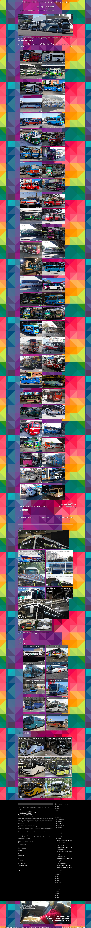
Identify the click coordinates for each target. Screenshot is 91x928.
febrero (59, 838)
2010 (58, 889)
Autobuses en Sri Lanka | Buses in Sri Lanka (30, 565)
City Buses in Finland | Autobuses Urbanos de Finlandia (34, 681)
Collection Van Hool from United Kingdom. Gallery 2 (34, 698)
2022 (58, 814)
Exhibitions (20, 867)
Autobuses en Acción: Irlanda (55, 564)
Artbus (19, 852)
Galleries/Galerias (31, 10)
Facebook (30, 506)
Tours (19, 870)
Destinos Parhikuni (57, 663)
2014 (58, 882)
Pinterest (44, 506)
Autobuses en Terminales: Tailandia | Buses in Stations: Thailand (30, 552)
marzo (59, 836)
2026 (58, 806)
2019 (58, 872)
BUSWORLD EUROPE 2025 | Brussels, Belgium (58, 590)
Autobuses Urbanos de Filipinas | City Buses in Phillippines (58, 552)
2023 (58, 812)
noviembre (60, 821)
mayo (59, 833)
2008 (58, 893)
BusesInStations (21, 857)
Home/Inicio (22, 10)
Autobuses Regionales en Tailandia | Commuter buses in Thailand (43, 45)
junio (59, 831)
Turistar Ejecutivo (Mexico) (34, 715)
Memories (20, 868)
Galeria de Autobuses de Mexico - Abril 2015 (57, 697)
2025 (58, 808)
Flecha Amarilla (56, 646)
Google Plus (37, 506)
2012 (58, 886)
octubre (59, 823)
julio (59, 829)
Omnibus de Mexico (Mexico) (56, 680)
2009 (58, 891)
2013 (58, 884)
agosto (59, 827)
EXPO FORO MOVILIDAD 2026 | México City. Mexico (35, 532)
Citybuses (20, 858)
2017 (58, 876)
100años (20, 850)
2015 (58, 880)
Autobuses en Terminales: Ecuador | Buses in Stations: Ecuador (30, 590)
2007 (58, 895)
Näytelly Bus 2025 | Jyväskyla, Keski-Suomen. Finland (35, 601)
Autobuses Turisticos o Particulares (34, 663)
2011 (58, 888)
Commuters (20, 860)
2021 (58, 815)
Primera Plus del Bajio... (57, 715)
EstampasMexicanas (22, 865)
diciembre (60, 819)
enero (59, 870)
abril (59, 834)
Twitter (25, 506)
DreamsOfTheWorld (22, 863)
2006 (58, 897)
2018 (58, 874)
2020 (58, 817)
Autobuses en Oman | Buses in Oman (65, 865)
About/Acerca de (41, 10)
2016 (58, 878)
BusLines (20, 853)
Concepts (20, 862)
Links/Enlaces (51, 10)
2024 (58, 810)
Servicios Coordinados (34, 646)
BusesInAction (21, 855)
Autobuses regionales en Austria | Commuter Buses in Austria (29, 577)
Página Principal (45, 517)
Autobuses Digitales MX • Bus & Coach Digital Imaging (45, 2)
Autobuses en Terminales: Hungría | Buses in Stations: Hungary (59, 577)
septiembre (60, 825)
